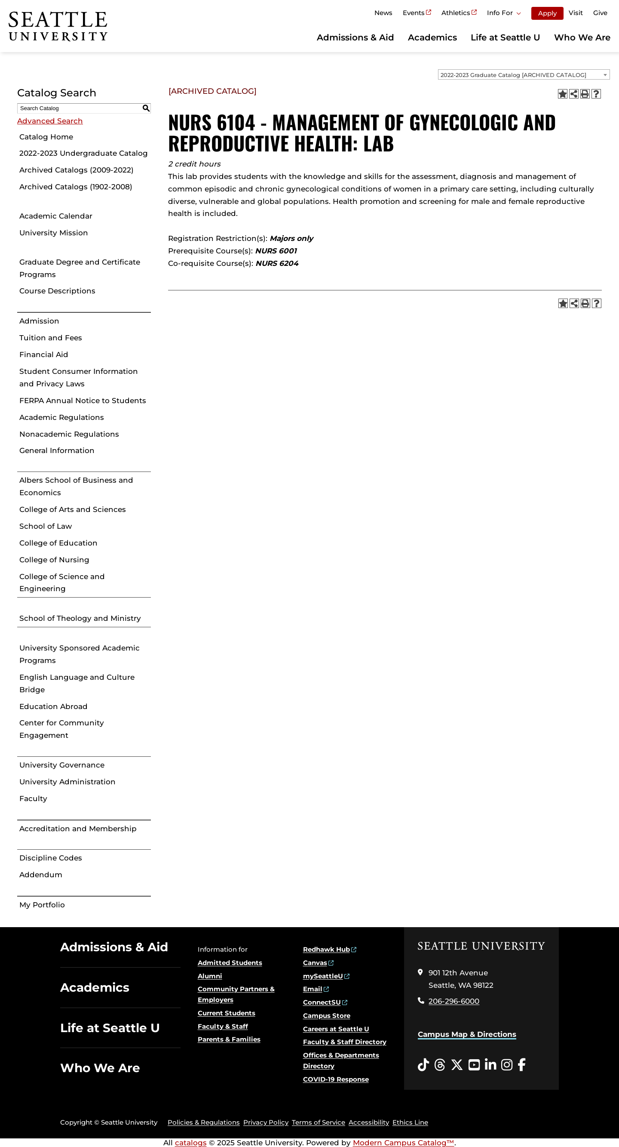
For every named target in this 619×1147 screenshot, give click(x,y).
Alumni (210, 976)
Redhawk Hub (326, 949)
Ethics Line (410, 1122)
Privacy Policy (265, 1122)
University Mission (53, 232)
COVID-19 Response (336, 1079)
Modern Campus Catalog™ (403, 1142)
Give (600, 13)
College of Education (58, 543)
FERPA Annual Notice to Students (82, 400)
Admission (39, 321)
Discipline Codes (50, 858)
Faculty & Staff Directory (344, 1042)
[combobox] (524, 74)
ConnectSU (322, 1002)
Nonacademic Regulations (69, 434)
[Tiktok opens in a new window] (423, 1065)
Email (312, 989)
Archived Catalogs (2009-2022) (76, 170)
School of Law (45, 526)
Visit (576, 13)
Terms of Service (318, 1122)
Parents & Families (229, 1039)
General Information (57, 450)
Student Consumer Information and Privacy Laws (78, 377)
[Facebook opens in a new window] (522, 1065)
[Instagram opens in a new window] (506, 1065)
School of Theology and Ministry (80, 618)
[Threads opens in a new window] (439, 1065)
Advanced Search (50, 121)
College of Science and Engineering (62, 582)
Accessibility (369, 1122)
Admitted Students (230, 963)
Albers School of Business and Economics (76, 486)
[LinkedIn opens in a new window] (490, 1065)
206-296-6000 (454, 1001)
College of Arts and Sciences (72, 509)
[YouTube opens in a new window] (474, 1065)
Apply (547, 13)
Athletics (455, 13)
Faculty (33, 798)
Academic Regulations (61, 417)
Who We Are (582, 37)
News (383, 13)
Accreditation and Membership (78, 828)
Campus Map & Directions (467, 1034)
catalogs (191, 1142)
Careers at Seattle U (336, 1029)
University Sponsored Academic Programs (79, 654)
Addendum (40, 874)
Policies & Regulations (204, 1122)
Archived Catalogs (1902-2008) (75, 186)
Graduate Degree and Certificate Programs (79, 268)
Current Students (226, 1013)
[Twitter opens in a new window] (456, 1065)
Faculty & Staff (223, 1026)
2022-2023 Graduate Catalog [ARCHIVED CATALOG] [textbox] (513, 74)
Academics (432, 37)
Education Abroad (53, 706)
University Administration (67, 781)
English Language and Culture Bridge (77, 683)
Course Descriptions (57, 291)
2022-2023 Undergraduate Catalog (83, 153)
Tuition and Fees (50, 337)
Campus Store (326, 1015)
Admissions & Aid (355, 37)
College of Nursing (54, 559)
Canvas (315, 963)
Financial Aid (43, 354)
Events (414, 13)
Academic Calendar (55, 216)
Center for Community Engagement (61, 729)
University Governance (61, 765)
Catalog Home (46, 137)
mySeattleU (323, 976)
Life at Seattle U (505, 37)
